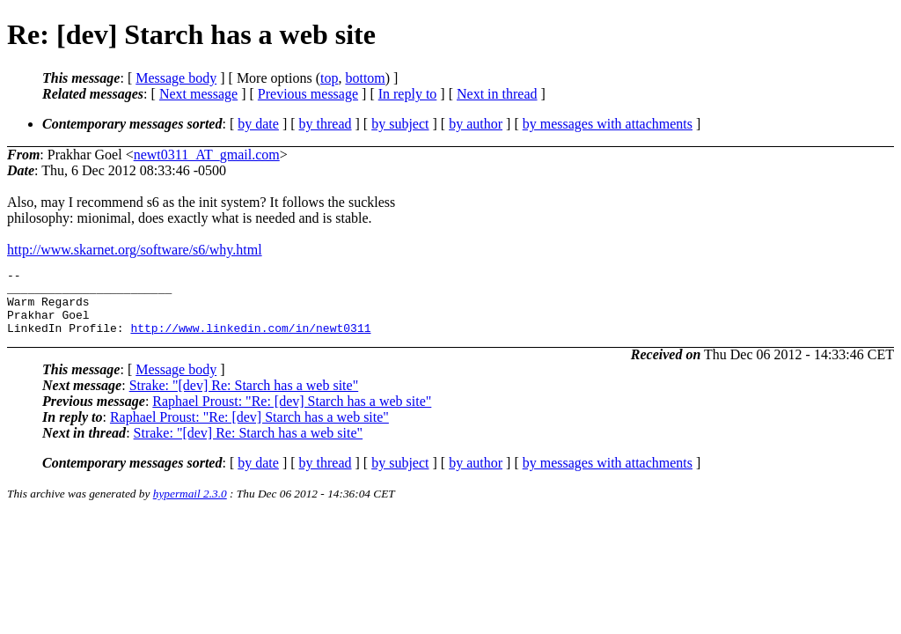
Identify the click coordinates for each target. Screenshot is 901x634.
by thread (325, 123)
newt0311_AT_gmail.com (207, 154)
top (329, 77)
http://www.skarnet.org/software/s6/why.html (134, 249)
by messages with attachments (607, 123)
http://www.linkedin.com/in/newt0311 (250, 341)
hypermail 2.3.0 (190, 506)
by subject (400, 123)
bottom (365, 77)
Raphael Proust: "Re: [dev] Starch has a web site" (291, 414)
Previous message (308, 93)
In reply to (407, 93)
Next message (198, 93)
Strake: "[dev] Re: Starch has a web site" (244, 398)
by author (475, 123)
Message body (176, 77)
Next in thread (497, 93)
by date (258, 123)
